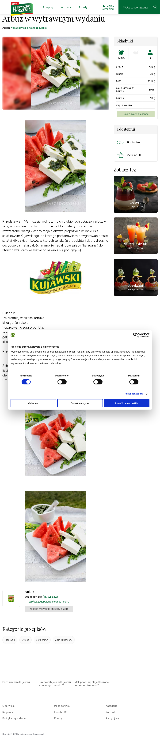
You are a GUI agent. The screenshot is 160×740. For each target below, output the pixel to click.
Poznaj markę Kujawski (16, 682)
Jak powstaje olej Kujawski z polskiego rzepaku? (55, 684)
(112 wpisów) (50, 596)
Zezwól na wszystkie (126, 403)
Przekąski (10, 640)
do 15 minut (42, 640)
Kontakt (110, 712)
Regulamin (8, 712)
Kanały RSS (61, 712)
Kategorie (111, 705)
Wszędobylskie (19, 27)
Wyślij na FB (128, 155)
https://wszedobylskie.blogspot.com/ (47, 601)
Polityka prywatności (14, 718)
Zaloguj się (112, 718)
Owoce (25, 640)
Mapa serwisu (62, 705)
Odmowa (33, 403)
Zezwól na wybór (80, 403)
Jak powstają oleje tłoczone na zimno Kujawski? (92, 684)
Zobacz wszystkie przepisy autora (49, 608)
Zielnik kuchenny (63, 640)
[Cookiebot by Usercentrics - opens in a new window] (135, 335)
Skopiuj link (128, 142)
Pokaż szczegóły (133, 393)
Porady (58, 718)
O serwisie (8, 705)
